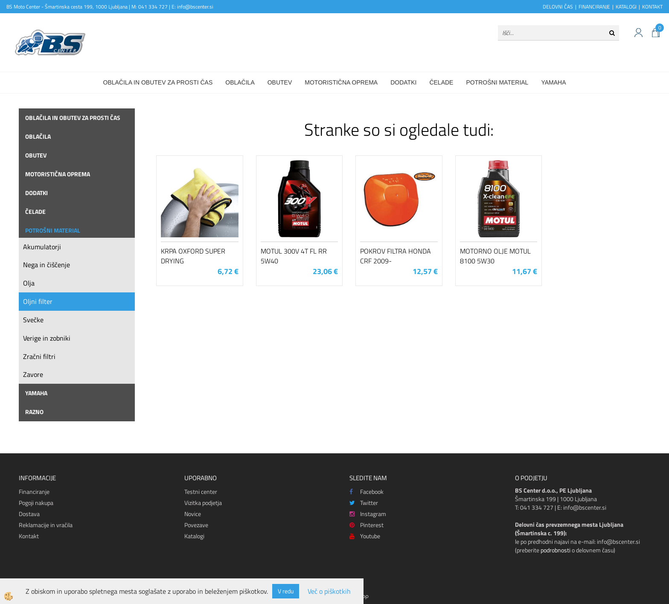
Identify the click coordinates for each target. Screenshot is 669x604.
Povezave (196, 524)
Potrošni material (497, 82)
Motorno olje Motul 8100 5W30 (495, 256)
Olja (29, 283)
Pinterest (366, 524)
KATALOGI (626, 7)
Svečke (33, 320)
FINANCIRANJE (594, 7)
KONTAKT (652, 7)
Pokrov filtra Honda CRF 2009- (395, 256)
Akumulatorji (42, 247)
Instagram (367, 513)
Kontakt (29, 535)
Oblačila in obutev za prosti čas (158, 82)
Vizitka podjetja (203, 502)
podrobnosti (555, 550)
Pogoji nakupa (36, 502)
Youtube (364, 535)
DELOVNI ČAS (558, 7)
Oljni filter (37, 301)
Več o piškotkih (329, 591)
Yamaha (553, 82)
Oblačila (239, 82)
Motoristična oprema (341, 82)
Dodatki (403, 82)
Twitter (363, 502)
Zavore (33, 374)
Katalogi (194, 535)
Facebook (366, 491)
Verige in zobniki (46, 338)
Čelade (441, 82)
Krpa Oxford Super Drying (193, 256)
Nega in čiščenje (46, 265)
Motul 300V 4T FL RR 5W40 (294, 256)
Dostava (29, 513)
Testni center (200, 491)
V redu (286, 590)
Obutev (280, 82)
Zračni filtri (39, 356)
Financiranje (34, 491)
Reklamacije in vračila (46, 524)
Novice (192, 513)
